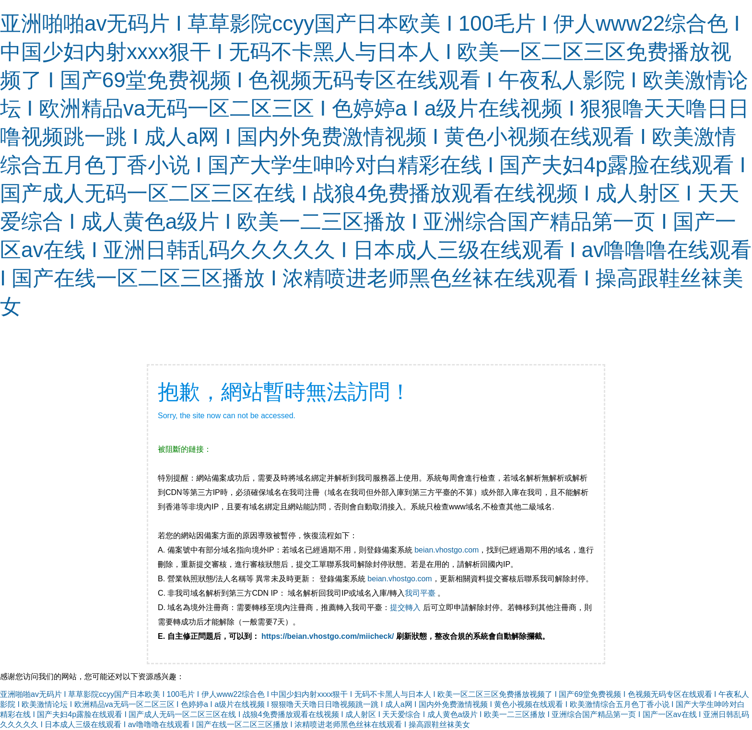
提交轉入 (405, 607)
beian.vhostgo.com (446, 550)
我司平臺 (421, 593)
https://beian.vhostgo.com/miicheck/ (327, 636)
